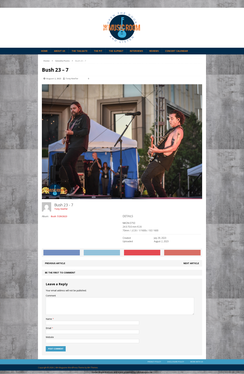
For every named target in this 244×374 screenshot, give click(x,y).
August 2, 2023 (53, 78)
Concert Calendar (176, 50)
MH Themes (92, 367)
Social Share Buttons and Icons (107, 372)
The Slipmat (116, 50)
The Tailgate (79, 50)
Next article (191, 263)
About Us (59, 50)
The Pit (98, 50)
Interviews (136, 50)
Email (49, 328)
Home (44, 50)
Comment (51, 295)
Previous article (55, 263)
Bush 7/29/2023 (59, 216)
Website (50, 337)
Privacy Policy (154, 361)
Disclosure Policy (175, 361)
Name (49, 318)
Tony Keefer (72, 78)
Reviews (154, 50)
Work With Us (196, 361)
